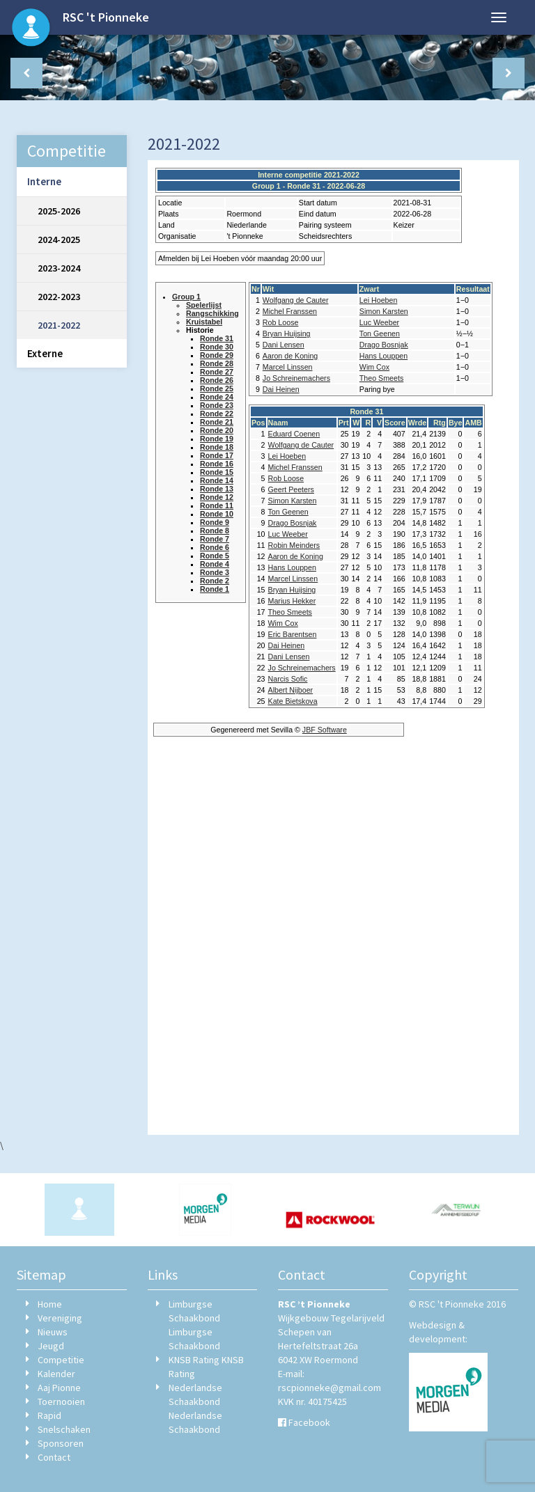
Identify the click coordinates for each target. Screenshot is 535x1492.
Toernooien (61, 1401)
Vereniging (60, 1318)
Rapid (49, 1415)
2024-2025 (59, 239)
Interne (44, 181)
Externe (45, 353)
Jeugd (51, 1346)
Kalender (56, 1373)
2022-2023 (59, 296)
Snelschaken (64, 1429)
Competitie (61, 1359)
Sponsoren (61, 1443)
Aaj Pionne (59, 1387)
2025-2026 (59, 211)
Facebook (309, 1422)
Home (50, 1304)
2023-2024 (59, 268)
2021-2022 (59, 325)
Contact (54, 1457)
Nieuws (53, 1332)
